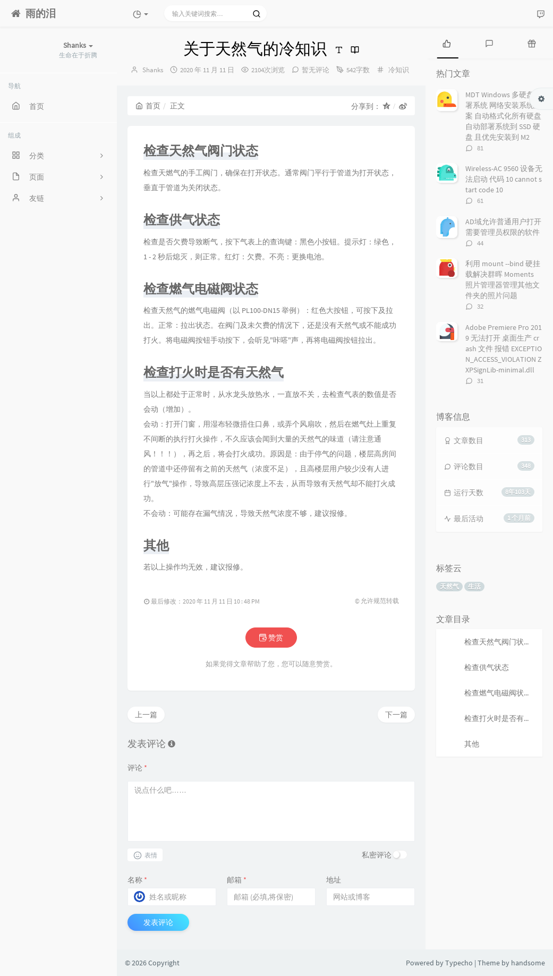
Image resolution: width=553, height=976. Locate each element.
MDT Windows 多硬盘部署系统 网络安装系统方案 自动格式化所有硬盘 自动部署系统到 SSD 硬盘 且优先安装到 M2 (503, 116)
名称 (137, 880)
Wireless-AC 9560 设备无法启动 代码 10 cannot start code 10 (503, 179)
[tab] (447, 42)
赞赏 (271, 637)
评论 (137, 768)
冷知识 (398, 69)
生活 (474, 586)
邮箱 (236, 880)
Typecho (459, 962)
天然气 (449, 586)
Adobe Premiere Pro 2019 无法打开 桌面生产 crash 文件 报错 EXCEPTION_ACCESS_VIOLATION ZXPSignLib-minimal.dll (503, 348)
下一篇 (396, 714)
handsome (528, 962)
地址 (333, 880)
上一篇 (146, 714)
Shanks (152, 69)
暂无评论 (315, 69)
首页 (147, 106)
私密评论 (377, 855)
